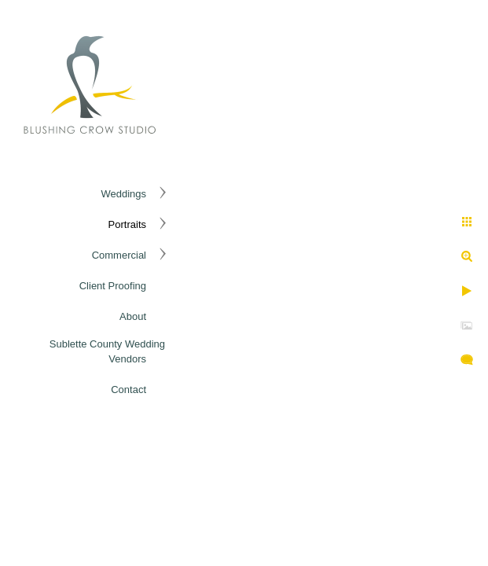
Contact (128, 389)
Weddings (123, 194)
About (132, 316)
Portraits (127, 224)
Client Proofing (112, 286)
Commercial (119, 255)
